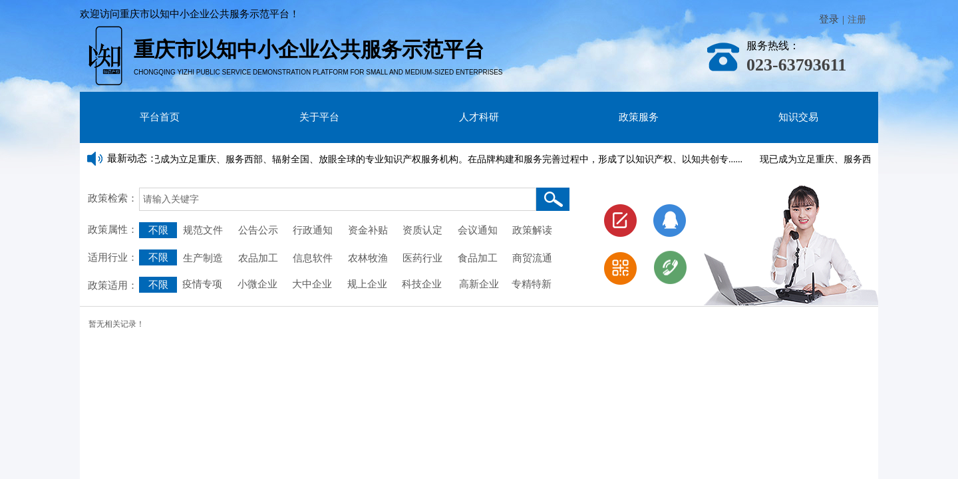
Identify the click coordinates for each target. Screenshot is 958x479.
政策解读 (532, 230)
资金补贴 (368, 230)
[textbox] (337, 199)
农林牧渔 (368, 258)
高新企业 (479, 284)
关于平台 (319, 117)
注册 (857, 20)
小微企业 (256, 284)
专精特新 (532, 284)
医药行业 (422, 258)
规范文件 (203, 230)
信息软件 (313, 258)
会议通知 (480, 230)
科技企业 (422, 284)
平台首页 (160, 117)
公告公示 (258, 230)
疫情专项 (203, 284)
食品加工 (478, 258)
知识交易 (798, 117)
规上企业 (367, 284)
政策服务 (639, 117)
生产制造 (203, 258)
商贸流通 (532, 258)
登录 (829, 19)
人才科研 (479, 117)
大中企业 (312, 284)
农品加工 (258, 258)
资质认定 (422, 230)
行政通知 (314, 230)
